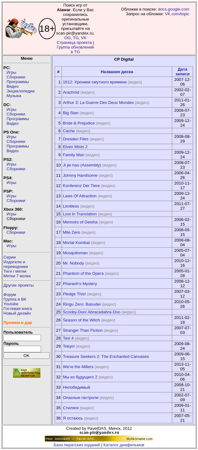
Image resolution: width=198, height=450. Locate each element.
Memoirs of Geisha (80, 222)
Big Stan (70, 112)
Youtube (10, 304)
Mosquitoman (75, 253)
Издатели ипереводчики (15, 264)
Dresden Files (75, 139)
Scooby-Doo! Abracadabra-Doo (91, 312)
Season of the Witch (81, 320)
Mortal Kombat (76, 242)
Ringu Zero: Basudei (82, 304)
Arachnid (71, 92)
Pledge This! (74, 294)
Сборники (16, 77)
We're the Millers (78, 366)
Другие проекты (18, 285)
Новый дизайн (17, 313)
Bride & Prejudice (79, 123)
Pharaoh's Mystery (80, 283)
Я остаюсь (73, 418)
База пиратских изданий (77, 445)
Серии (9, 257)
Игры (11, 72)
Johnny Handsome (80, 175)
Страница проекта (74, 42)
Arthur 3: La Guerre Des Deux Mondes (98, 102)
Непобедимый (76, 387)
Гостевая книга (17, 308)
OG (67, 37)
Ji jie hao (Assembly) (82, 165)
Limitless (71, 206)
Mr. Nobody (73, 263)
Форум (9, 294)
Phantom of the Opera (83, 273)
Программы (18, 81)
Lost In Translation (80, 214)
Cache (69, 131)
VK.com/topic (177, 14)
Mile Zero (71, 232)
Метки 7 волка (17, 276)
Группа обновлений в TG (75, 49)
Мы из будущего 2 (80, 377)
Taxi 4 (68, 338)
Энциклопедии (21, 91)
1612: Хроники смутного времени (95, 82)
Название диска (117, 71)
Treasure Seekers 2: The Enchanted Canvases (106, 356)
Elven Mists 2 (75, 146)
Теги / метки (14, 271)
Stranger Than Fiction (83, 330)
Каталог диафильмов (124, 445)
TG (76, 37)
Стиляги (70, 407)
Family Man (73, 154)
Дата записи (182, 71)
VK (83, 37)
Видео (13, 86)
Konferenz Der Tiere (81, 185)
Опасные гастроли (80, 397)
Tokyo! (69, 346)
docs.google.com (173, 9)
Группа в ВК (14, 299)
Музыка (14, 95)
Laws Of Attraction (79, 196)
